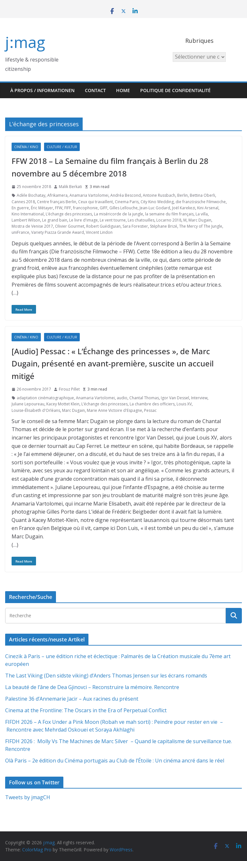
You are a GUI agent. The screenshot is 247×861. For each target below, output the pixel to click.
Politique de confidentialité (175, 90)
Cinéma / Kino (26, 147)
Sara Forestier (135, 226)
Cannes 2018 (23, 201)
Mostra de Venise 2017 (32, 226)
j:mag (25, 42)
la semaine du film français (169, 214)
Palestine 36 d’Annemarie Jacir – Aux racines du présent (71, 698)
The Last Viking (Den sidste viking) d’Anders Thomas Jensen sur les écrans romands (106, 675)
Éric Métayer (42, 208)
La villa (202, 214)
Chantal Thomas (144, 398)
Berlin (182, 195)
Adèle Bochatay (31, 195)
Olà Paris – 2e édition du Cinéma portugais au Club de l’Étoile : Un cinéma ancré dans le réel (114, 760)
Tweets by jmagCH (27, 797)
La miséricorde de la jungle (118, 214)
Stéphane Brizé (163, 226)
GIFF (103, 208)
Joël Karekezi (183, 208)
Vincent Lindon (99, 232)
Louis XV (184, 404)
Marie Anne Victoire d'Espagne (114, 410)
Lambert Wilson (26, 220)
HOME (123, 90)
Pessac (150, 410)
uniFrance (20, 232)
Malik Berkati (70, 186)
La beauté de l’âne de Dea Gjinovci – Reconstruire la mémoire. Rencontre (92, 687)
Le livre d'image (83, 220)
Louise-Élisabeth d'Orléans (36, 410)
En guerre (20, 208)
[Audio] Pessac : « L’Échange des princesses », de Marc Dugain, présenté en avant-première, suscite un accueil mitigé (113, 363)
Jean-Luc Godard (155, 208)
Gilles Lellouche (123, 208)
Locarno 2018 (168, 220)
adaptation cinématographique (45, 398)
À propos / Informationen (42, 90)
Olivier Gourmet (69, 226)
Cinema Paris (127, 201)
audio (122, 398)
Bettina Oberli (202, 195)
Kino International (28, 214)
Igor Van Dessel (175, 398)
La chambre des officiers (152, 404)
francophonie (85, 208)
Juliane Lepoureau (28, 404)
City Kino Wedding (157, 201)
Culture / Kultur (62, 147)
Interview (199, 398)
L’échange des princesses (69, 214)
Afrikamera (57, 195)
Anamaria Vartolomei (88, 195)
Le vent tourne (113, 220)
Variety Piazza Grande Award (57, 232)
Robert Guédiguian (103, 226)
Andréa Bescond (125, 195)
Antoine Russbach (159, 195)
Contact (95, 90)
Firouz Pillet (69, 389)
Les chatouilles (141, 220)
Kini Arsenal (207, 208)
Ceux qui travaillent (95, 201)
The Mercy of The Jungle (200, 226)
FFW (58, 208)
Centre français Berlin (56, 201)
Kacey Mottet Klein (62, 404)
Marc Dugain (199, 220)
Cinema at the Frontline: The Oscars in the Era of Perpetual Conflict (86, 710)
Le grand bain (54, 220)
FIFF (67, 208)
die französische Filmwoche (201, 201)
